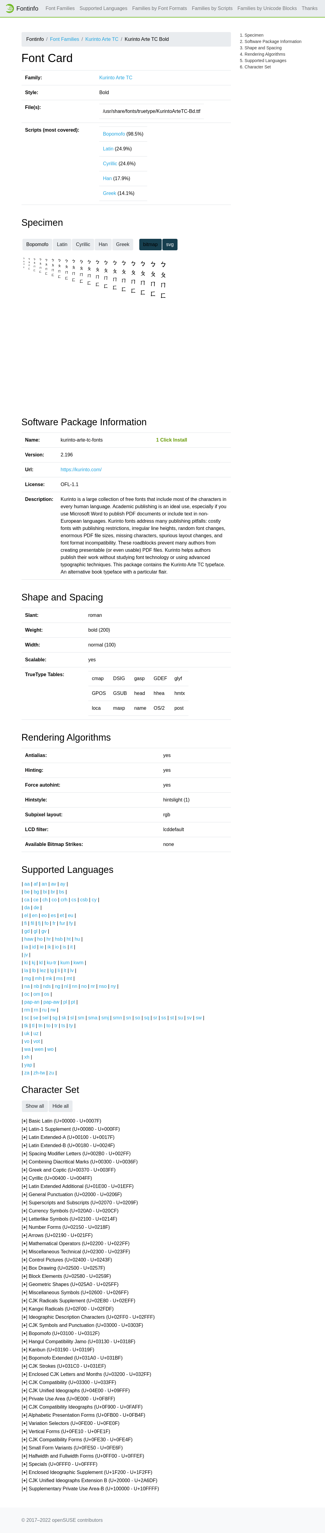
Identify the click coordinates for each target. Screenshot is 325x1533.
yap (28, 1065)
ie (41, 946)
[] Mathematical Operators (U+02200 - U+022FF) (76, 1243)
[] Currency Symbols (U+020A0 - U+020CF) (70, 1211)
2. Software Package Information (271, 41)
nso (103, 986)
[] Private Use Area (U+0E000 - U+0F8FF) (68, 1399)
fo (47, 923)
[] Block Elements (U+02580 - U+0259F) (66, 1276)
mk (49, 978)
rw (53, 1009)
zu (51, 1072)
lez (43, 970)
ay (62, 884)
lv (72, 970)
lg (52, 970)
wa (27, 1049)
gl (35, 931)
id (34, 946)
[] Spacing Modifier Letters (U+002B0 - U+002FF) (76, 1153)
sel (45, 1017)
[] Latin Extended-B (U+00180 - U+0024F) (68, 1145)
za (26, 1072)
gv (43, 931)
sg (55, 1017)
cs (73, 899)
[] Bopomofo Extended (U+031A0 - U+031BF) (72, 1358)
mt (69, 978)
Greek (109, 193)
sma (92, 1017)
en (35, 915)
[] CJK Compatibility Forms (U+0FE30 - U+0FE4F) (77, 1440)
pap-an (31, 1002)
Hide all (60, 1106)
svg (170, 244)
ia (26, 946)
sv (189, 1017)
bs (61, 891)
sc (26, 1017)
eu (70, 915)
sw (199, 1017)
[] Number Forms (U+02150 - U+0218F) (66, 1227)
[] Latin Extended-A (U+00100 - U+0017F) (68, 1137)
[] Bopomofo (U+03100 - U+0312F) (61, 1333)
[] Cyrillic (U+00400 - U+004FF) (57, 1178)
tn (40, 1025)
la (26, 970)
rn (36, 1009)
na (27, 986)
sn (128, 1017)
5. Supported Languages (263, 60)
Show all (35, 1106)
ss (163, 1017)
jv (26, 954)
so (137, 1017)
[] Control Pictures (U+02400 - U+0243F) (67, 1260)
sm (81, 1017)
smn (117, 1017)
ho (40, 939)
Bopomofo (114, 134)
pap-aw (51, 1002)
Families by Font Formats (159, 8)
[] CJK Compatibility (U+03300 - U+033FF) (69, 1382)
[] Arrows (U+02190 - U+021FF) (57, 1235)
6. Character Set (255, 66)
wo (50, 1049)
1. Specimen (252, 35)
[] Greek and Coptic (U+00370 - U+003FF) (69, 1170)
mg (27, 978)
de (36, 907)
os (46, 994)
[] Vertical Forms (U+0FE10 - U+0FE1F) (66, 1431)
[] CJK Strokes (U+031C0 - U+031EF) (64, 1366)
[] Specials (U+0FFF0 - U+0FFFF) (60, 1464)
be (27, 891)
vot (36, 1041)
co (54, 899)
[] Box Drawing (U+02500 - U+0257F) (63, 1268)
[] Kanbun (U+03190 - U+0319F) (58, 1350)
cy (94, 899)
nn (74, 986)
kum (64, 962)
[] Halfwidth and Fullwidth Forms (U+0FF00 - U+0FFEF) (83, 1456)
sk (64, 1017)
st (172, 1017)
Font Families (60, 8)
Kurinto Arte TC (101, 39)
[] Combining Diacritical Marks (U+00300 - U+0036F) (80, 1162)
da (27, 907)
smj (105, 1017)
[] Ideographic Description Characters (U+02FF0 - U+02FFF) (88, 1317)
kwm (78, 962)
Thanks (309, 8)
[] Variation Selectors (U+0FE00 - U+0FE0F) (71, 1423)
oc (26, 994)
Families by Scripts (212, 8)
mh (38, 978)
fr (54, 923)
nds (47, 986)
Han (107, 178)
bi (45, 891)
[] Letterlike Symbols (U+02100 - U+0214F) (69, 1219)
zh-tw (39, 1072)
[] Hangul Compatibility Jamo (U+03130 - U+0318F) (78, 1341)
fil (32, 923)
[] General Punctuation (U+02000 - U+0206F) (72, 1194)
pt (73, 1002)
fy (71, 923)
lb (34, 970)
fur (62, 923)
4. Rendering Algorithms (262, 54)
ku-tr (51, 962)
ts (63, 1025)
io (57, 946)
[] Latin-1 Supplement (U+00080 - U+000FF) (71, 1129)
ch (45, 899)
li (59, 970)
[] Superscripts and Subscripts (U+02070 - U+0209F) (80, 1203)
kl (41, 962)
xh (26, 1057)
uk (26, 1033)
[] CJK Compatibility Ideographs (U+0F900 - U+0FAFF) (82, 1407)
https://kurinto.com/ (81, 469)
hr (48, 939)
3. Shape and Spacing (261, 47)
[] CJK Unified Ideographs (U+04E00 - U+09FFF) (76, 1390)
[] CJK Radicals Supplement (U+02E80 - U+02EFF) (78, 1301)
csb (84, 899)
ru (44, 1009)
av (53, 884)
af (36, 884)
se (35, 1017)
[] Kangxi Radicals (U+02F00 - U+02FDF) (68, 1309)
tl (33, 1025)
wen (39, 1049)
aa (27, 884)
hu (77, 939)
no (84, 986)
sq (146, 1017)
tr (55, 1025)
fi (25, 923)
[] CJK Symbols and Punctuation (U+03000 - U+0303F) (82, 1325)
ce (36, 899)
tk (26, 1025)
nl (66, 986)
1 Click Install (171, 439)
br (53, 891)
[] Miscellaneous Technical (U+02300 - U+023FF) (76, 1252)
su (180, 1017)
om (36, 994)
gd (27, 931)
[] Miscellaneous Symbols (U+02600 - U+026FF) (75, 1292)
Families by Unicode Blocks (267, 8)
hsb (59, 939)
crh (64, 899)
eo (44, 915)
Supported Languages (103, 8)
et (62, 915)
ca (26, 899)
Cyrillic (110, 163)
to (48, 1025)
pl (65, 1002)
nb (36, 986)
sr (155, 1017)
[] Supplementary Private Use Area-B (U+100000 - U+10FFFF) (90, 1489)
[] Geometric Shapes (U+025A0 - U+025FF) (70, 1284)
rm (27, 1009)
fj (39, 923)
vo (26, 1041)
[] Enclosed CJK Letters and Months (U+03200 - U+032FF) (86, 1374)
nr (93, 986)
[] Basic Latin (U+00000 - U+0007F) (61, 1121)
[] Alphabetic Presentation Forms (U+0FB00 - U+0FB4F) (83, 1415)
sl (72, 1017)
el (26, 915)
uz (36, 1033)
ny (113, 986)
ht (68, 939)
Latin (108, 148)
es (53, 915)
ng (57, 986)
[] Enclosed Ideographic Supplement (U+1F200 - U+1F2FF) (87, 1472)
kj (34, 962)
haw (28, 939)
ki (26, 962)
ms (59, 978)
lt (65, 970)
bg (36, 891)
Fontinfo (21, 8)
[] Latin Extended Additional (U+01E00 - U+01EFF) (78, 1186)
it (71, 946)
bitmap (150, 244)
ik (49, 946)
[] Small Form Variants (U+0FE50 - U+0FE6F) (72, 1448)
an (44, 884)
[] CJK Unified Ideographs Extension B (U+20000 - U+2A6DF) (89, 1480)
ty (71, 1025)
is (64, 946)
